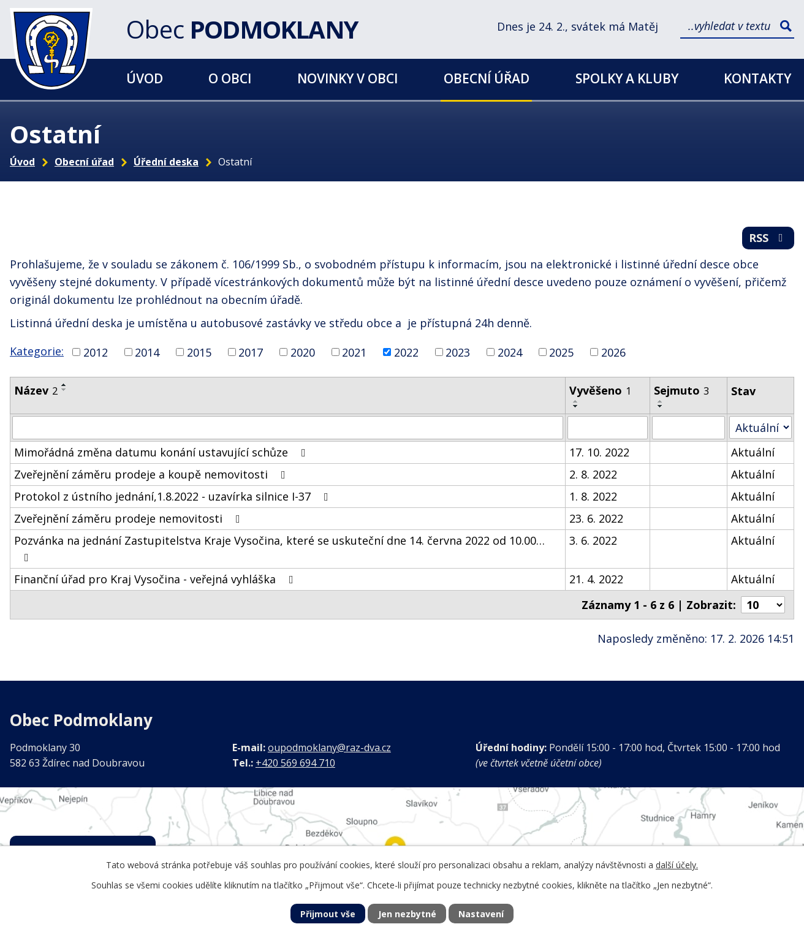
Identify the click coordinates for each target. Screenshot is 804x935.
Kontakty (757, 78)
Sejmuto (681, 390)
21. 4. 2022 (596, 579)
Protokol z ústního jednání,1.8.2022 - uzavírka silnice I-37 (173, 496)
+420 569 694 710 (295, 763)
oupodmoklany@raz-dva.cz (329, 747)
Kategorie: (37, 351)
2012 (95, 351)
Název (36, 390)
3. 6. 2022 (593, 540)
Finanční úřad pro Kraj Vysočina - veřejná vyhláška (156, 579)
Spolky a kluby (626, 78)
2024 (510, 351)
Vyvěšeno (600, 390)
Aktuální (753, 452)
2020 (302, 351)
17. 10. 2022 (599, 452)
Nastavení (481, 914)
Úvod (144, 78)
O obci (229, 78)
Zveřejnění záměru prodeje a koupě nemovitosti (152, 474)
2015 (199, 351)
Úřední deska (166, 161)
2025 (561, 351)
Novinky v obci (347, 78)
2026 (613, 351)
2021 (354, 351)
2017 (250, 351)
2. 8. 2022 (593, 474)
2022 (406, 351)
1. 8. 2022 (593, 496)
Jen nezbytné (407, 914)
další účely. (677, 865)
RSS (768, 237)
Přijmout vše (327, 914)
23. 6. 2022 (596, 518)
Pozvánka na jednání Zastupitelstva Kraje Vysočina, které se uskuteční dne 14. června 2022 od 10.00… (279, 548)
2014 (147, 351)
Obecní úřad (486, 78)
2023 (458, 351)
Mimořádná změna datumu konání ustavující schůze (162, 452)
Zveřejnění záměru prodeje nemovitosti (129, 518)
